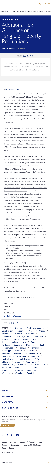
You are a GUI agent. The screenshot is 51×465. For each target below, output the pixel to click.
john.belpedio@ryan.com (13, 316)
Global (4, 442)
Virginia (5, 370)
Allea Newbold (12, 89)
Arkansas (5, 334)
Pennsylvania (30, 362)
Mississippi (6, 350)
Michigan (22, 348)
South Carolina (23, 365)
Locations (22, 442)
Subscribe (8, 425)
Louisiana (18, 345)
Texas (17, 367)
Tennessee (6, 367)
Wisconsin (6, 373)
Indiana (15, 342)
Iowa (24, 342)
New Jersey (7, 356)
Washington (18, 370)
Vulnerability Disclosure (32, 445)
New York (35, 356)
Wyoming (19, 373)
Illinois (4, 342)
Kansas (33, 342)
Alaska (31, 331)
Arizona (42, 331)
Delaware (39, 336)
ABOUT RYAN (8, 402)
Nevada (17, 353)
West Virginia (32, 370)
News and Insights (10, 19)
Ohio (37, 359)
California (18, 334)
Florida (5, 339)
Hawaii (26, 339)
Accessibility (15, 445)
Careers (13, 442)
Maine (28, 345)
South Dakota (39, 365)
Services (4, 11)
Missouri (18, 350)
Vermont (36, 367)
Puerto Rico (32, 373)
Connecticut (7, 336)
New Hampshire (31, 353)
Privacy (5, 445)
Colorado (30, 334)
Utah (26, 367)
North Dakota (24, 359)
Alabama (20, 331)
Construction (7, 331)
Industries (31, 11)
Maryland (40, 345)
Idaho (35, 339)
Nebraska (6, 353)
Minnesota (35, 348)
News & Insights (10, 408)
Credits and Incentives (36, 328)
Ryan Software (17, 11)
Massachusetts (8, 348)
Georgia (15, 339)
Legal (40, 442)
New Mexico (21, 356)
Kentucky (6, 345)
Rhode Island (7, 365)
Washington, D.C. (23, 336)
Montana (30, 350)
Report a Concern (8, 448)
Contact (32, 442)
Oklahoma (6, 362)
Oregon (18, 362)
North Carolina (8, 359)
